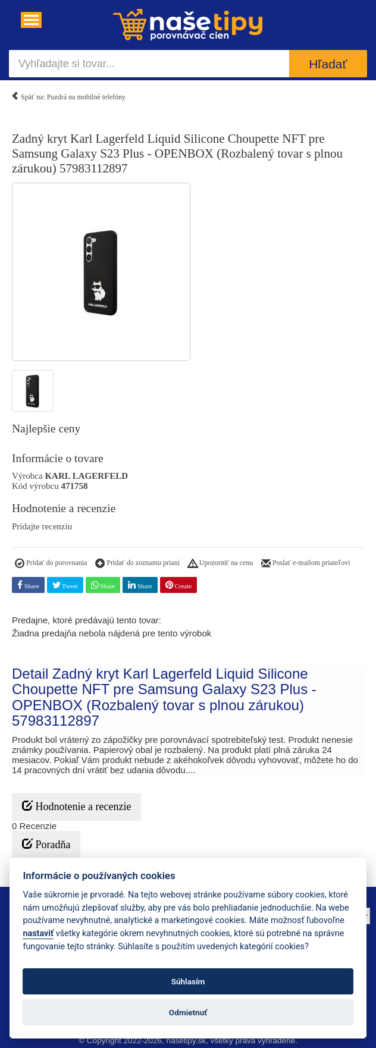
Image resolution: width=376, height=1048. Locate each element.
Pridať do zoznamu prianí (137, 564)
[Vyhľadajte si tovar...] (149, 63)
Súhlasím (188, 981)
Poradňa (46, 844)
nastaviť (38, 933)
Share (28, 585)
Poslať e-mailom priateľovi (305, 564)
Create (178, 585)
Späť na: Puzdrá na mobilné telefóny (68, 95)
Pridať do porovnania (51, 564)
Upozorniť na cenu (220, 564)
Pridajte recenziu (42, 526)
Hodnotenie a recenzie (76, 806)
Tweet (65, 585)
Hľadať (328, 64)
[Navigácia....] (31, 20)
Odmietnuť (188, 1012)
